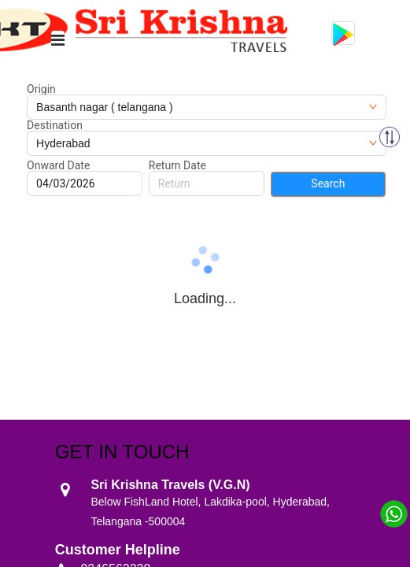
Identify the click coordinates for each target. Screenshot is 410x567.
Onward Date (58, 165)
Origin (41, 88)
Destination (55, 125)
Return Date (177, 165)
